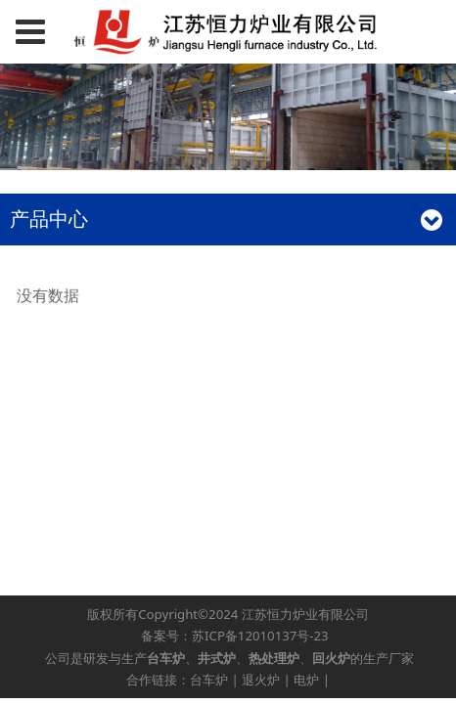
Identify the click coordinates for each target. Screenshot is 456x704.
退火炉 (261, 679)
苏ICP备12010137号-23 (260, 635)
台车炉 (209, 679)
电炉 (306, 679)
